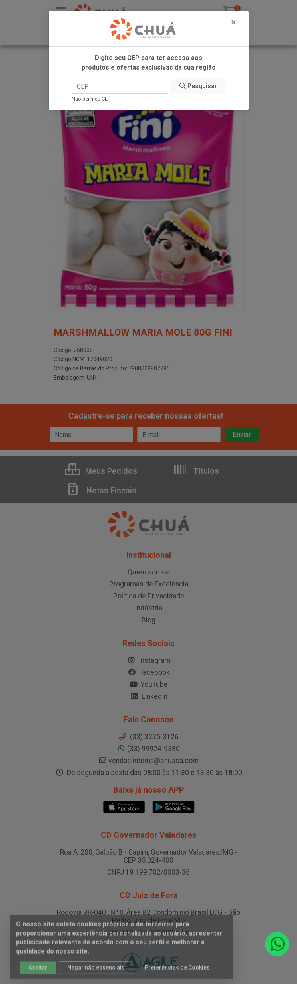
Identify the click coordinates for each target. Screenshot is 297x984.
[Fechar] (234, 22)
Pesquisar (198, 86)
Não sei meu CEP (91, 99)
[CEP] (120, 86)
